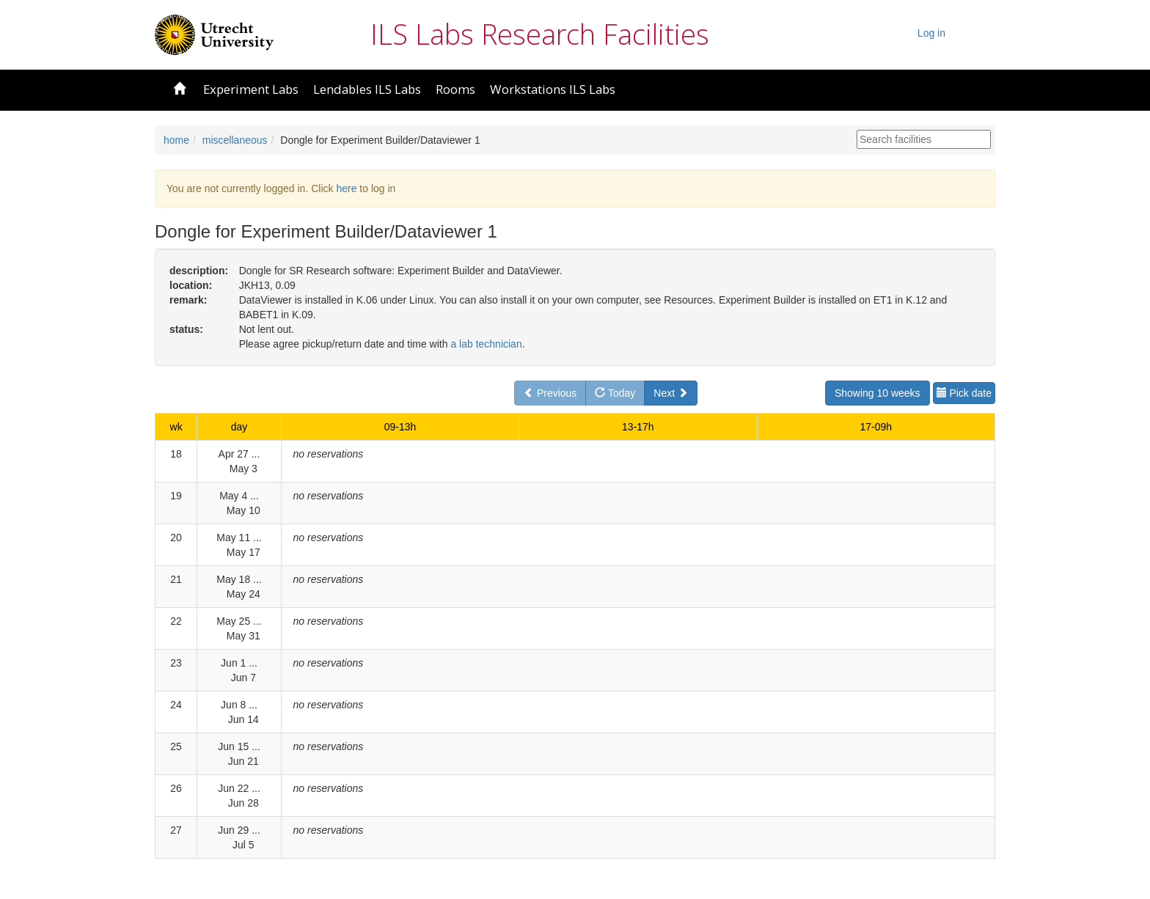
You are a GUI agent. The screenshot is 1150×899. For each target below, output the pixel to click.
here (346, 188)
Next (670, 393)
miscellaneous (235, 140)
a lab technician (485, 344)
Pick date (964, 393)
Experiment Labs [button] (251, 89)
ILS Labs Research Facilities (539, 34)
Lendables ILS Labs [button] (367, 89)
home (176, 140)
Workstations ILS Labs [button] (552, 89)
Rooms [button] (455, 89)
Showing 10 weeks (877, 393)
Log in (931, 33)
